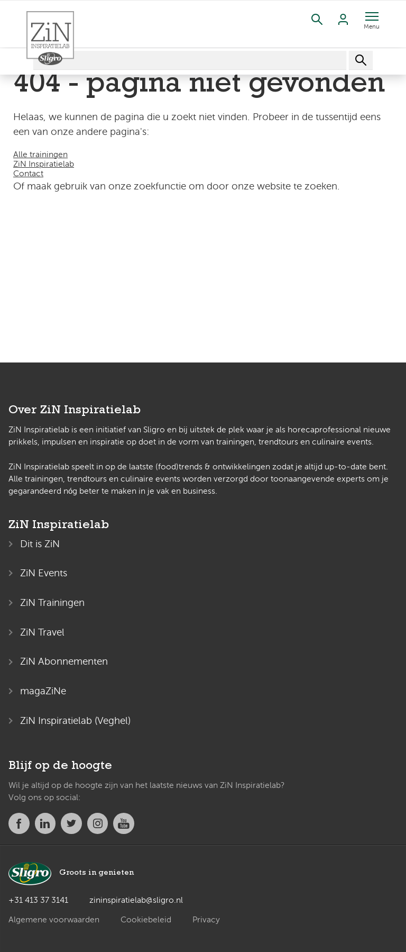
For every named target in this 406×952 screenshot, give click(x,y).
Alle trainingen (40, 154)
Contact (28, 173)
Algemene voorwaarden (53, 919)
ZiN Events (43, 572)
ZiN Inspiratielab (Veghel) (75, 720)
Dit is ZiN (40, 543)
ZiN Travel (42, 632)
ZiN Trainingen (52, 602)
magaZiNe (43, 690)
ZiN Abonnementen (64, 661)
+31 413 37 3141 (38, 900)
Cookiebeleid (146, 919)
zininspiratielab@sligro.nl (136, 900)
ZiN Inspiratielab (43, 164)
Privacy (206, 919)
